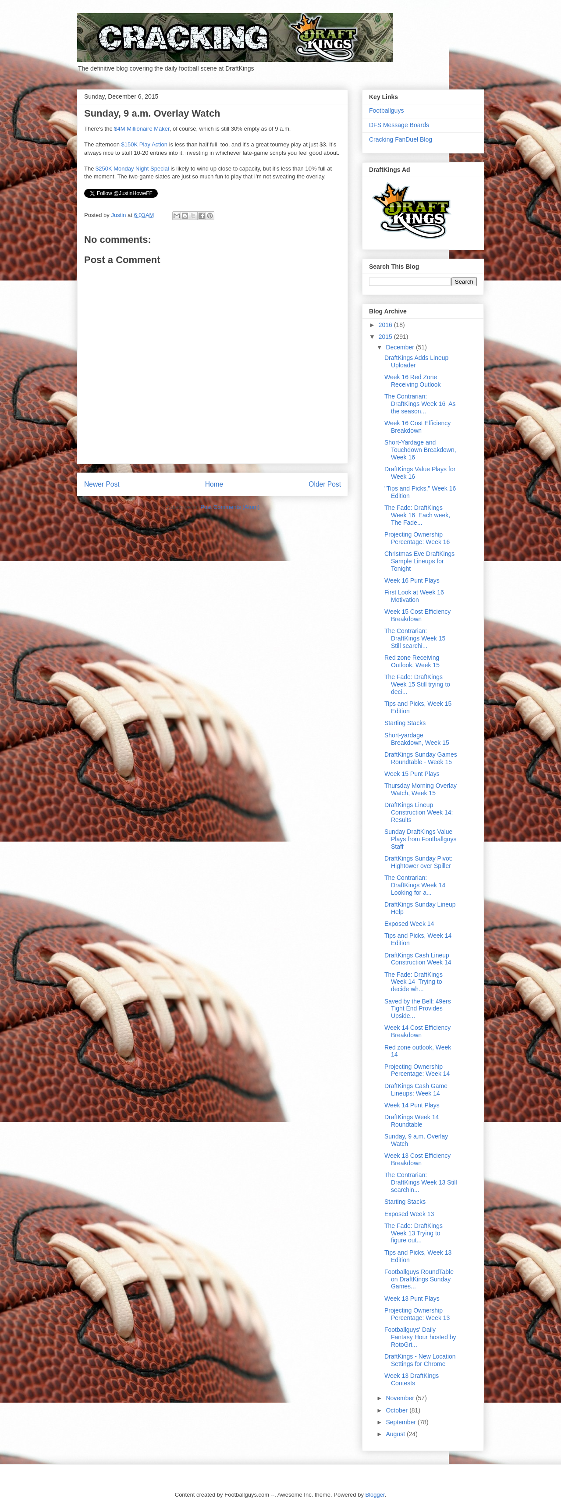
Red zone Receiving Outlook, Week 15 (412, 661)
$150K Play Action (144, 144)
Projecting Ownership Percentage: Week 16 (417, 538)
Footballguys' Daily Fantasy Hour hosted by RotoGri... (420, 1337)
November (400, 1398)
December (400, 347)
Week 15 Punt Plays (412, 773)
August (396, 1433)
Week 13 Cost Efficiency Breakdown (417, 1159)
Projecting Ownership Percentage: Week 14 (417, 1070)
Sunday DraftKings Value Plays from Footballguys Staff (420, 839)
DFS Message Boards (399, 124)
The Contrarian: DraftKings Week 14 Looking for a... (415, 885)
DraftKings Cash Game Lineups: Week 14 (415, 1089)
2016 (386, 324)
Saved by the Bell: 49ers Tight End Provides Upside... (417, 1009)
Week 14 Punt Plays (412, 1105)
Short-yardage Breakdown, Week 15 (416, 739)
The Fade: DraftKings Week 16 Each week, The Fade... (417, 515)
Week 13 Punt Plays (412, 1298)
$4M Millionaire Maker (141, 128)
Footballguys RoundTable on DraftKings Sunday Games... (419, 1279)
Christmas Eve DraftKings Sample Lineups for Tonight (419, 561)
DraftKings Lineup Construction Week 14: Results (418, 812)
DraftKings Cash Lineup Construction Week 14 (417, 959)
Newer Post (102, 484)
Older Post (325, 484)
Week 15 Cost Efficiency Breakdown (417, 615)
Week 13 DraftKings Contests (411, 1379)
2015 (386, 336)
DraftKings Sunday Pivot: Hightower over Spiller (418, 862)
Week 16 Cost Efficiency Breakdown (417, 427)
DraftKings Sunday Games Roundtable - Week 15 (420, 758)
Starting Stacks (405, 722)
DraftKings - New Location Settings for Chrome (420, 1360)
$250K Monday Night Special (132, 168)
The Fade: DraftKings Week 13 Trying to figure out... (413, 1233)
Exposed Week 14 (409, 923)
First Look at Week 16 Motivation (414, 596)
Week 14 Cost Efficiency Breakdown (417, 1031)
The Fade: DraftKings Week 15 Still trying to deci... (417, 684)
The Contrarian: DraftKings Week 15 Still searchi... (415, 638)
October (397, 1410)
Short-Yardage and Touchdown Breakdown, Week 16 (420, 450)
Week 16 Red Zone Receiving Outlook (412, 381)
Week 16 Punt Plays (412, 580)
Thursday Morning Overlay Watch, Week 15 (420, 789)
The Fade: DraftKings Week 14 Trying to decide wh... (413, 982)
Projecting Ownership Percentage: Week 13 (417, 1314)
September (401, 1422)
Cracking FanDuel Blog (400, 139)
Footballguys (386, 110)
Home (214, 484)
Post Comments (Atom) (229, 507)
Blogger (375, 1494)
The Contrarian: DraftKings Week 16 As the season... (420, 404)
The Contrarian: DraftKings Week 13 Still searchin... (420, 1182)
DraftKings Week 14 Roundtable (411, 1121)
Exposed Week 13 (409, 1213)
